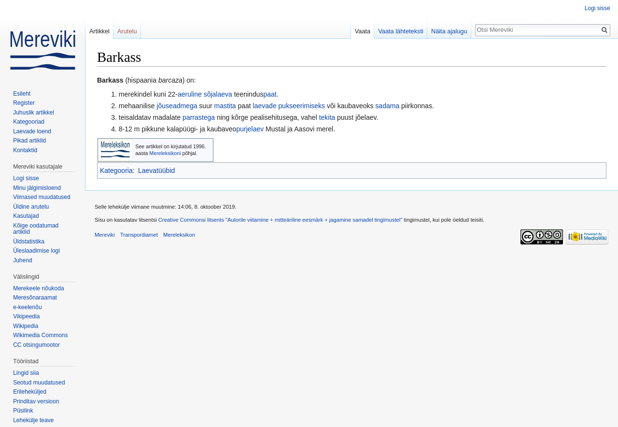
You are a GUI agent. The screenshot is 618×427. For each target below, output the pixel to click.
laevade (265, 106)
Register (24, 103)
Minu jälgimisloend (37, 188)
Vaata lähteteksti (400, 31)
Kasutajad (26, 216)
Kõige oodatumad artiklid (35, 229)
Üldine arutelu (31, 206)
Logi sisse (597, 8)
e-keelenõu (27, 307)
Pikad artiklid (29, 140)
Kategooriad (28, 121)
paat (269, 94)
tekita (327, 117)
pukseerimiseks (302, 106)
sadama (387, 106)
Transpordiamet (139, 235)
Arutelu (127, 31)
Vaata (363, 31)
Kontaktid (25, 150)
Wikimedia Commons (40, 335)
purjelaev (250, 129)
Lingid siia (26, 373)
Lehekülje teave (33, 420)
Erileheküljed (29, 391)
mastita (225, 106)
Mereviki (105, 235)
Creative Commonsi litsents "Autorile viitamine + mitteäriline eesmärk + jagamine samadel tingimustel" (280, 220)
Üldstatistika (28, 241)
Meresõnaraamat (35, 297)
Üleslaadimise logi (36, 250)
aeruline (190, 94)
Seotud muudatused (39, 382)
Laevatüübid (156, 170)
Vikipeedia (26, 316)
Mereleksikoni (165, 153)
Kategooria (116, 170)
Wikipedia (25, 326)
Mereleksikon (179, 235)
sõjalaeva (218, 94)
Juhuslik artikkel (33, 112)
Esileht (21, 93)
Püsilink (23, 410)
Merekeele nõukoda (38, 288)
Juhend (22, 260)
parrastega (199, 117)
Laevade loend (32, 131)
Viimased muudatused (41, 197)
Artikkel (99, 31)
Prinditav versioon (36, 401)
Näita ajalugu (449, 31)
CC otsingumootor (36, 345)
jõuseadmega (176, 106)
